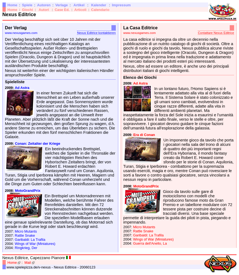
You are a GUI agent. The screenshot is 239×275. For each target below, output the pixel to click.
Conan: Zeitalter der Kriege (37, 143)
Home (12, 5)
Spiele (27, 5)
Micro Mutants (26, 231)
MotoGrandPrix (27, 191)
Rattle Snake (25, 235)
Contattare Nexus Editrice (216, 32)
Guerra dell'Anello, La (150, 243)
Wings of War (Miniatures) (35, 244)
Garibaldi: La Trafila (30, 240)
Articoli (80, 10)
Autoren (44, 5)
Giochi (27, 10)
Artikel (78, 5)
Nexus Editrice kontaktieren (96, 32)
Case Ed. (62, 10)
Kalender (98, 5)
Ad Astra (22, 88)
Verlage (61, 5)
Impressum (121, 5)
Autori (44, 10)
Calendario (100, 10)
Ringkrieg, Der (26, 248)
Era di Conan (144, 135)
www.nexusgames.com (21, 32)
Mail (27, 262)
